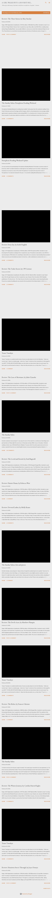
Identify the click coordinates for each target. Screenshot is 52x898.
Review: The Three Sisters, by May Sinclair (16, 19)
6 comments (9, 118)
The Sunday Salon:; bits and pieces (14, 565)
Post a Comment (11, 34)
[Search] (46, 3)
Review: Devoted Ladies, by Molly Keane (16, 507)
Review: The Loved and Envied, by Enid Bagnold (18, 459)
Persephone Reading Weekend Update (15, 160)
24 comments (10, 450)
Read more (47, 34)
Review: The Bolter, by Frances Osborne (16, 704)
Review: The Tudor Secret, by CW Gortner (17, 269)
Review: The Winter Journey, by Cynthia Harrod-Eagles (21, 786)
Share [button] (3, 34)
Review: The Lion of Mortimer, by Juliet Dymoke (19, 377)
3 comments (9, 176)
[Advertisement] (26, 52)
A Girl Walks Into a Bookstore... (17, 2)
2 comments (9, 284)
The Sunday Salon (8, 435)
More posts (46, 888)
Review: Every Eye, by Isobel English (14, 244)
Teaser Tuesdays (7, 353)
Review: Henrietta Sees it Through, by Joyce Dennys (20, 867)
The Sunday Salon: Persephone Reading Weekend (19, 103)
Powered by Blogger (26, 894)
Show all (46, 12)
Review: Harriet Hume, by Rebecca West (16, 483)
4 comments (9, 474)
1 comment (9, 368)
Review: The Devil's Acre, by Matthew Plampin (18, 622)
